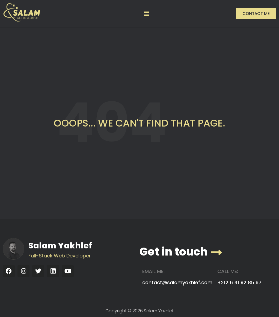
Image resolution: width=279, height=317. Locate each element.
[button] (147, 13)
